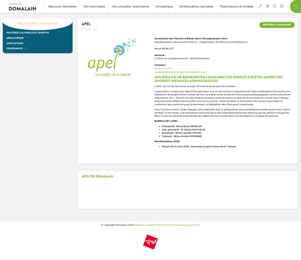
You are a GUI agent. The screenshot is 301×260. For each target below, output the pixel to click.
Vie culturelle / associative (130, 6)
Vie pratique (164, 6)
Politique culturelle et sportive (27, 32)
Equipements (16, 48)
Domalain (22, 8)
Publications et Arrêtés (236, 6)
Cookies (177, 225)
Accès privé (191, 225)
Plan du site (164, 225)
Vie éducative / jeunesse (196, 6)
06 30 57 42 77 (162, 68)
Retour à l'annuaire (277, 24)
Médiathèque (15, 38)
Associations (14, 43)
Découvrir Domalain (62, 6)
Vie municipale (94, 6)
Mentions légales (145, 225)
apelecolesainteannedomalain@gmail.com (180, 72)
